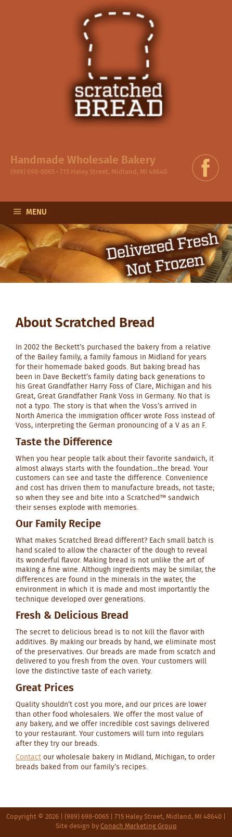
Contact (28, 757)
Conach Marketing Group (138, 826)
